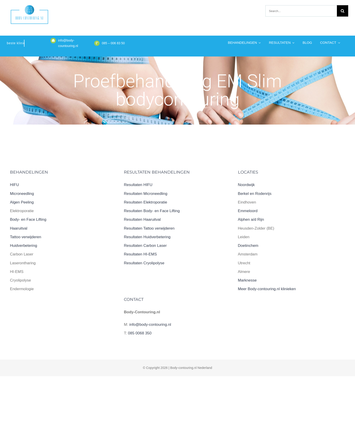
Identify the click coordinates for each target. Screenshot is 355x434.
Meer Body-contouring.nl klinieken (267, 289)
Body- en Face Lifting (28, 219)
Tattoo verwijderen (25, 237)
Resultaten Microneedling (145, 193)
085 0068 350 (139, 333)
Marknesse (247, 280)
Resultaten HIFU (138, 185)
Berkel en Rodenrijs (254, 193)
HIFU (14, 185)
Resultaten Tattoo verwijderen (149, 228)
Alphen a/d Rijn (251, 219)
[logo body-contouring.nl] (29, 6)
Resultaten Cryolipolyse (144, 263)
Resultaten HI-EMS (140, 254)
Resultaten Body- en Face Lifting (152, 211)
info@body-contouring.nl (150, 324)
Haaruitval (18, 228)
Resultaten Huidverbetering (147, 237)
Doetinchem (248, 245)
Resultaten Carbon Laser (145, 245)
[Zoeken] (342, 11)
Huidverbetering (23, 245)
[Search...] (301, 11)
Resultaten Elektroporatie (145, 202)
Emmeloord (248, 211)
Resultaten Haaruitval (142, 219)
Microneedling (22, 193)
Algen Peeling (22, 202)
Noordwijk (246, 185)
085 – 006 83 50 (113, 43)
